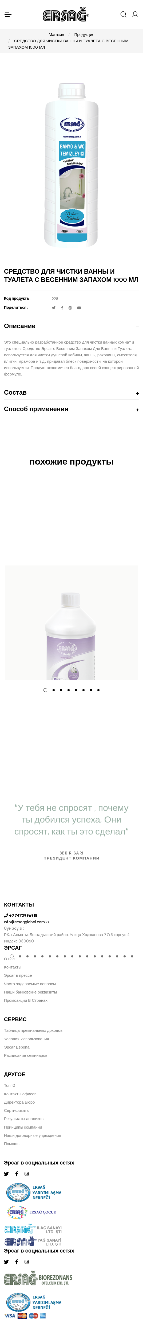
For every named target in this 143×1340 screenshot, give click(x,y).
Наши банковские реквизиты (30, 992)
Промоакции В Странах (25, 1000)
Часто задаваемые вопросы (30, 984)
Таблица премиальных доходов (33, 1030)
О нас (9, 959)
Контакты (12, 967)
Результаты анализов (23, 1118)
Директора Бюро (19, 1102)
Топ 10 (9, 1085)
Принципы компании (23, 1127)
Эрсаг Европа (17, 1047)
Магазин (56, 34)
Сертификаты (17, 1110)
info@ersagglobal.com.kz (27, 922)
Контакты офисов (20, 1094)
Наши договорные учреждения (32, 1135)
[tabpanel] (71, 580)
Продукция (84, 34)
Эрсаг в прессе (18, 975)
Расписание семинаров (25, 1055)
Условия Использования (26, 1039)
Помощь (11, 1143)
